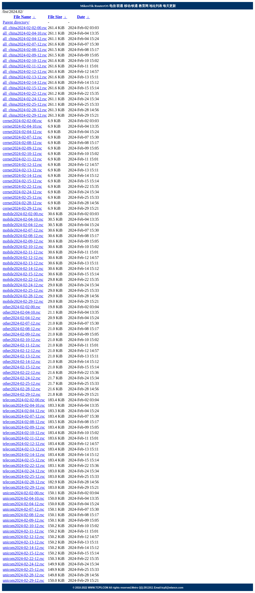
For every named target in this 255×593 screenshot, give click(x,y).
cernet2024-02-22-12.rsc (22, 186)
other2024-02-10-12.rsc (22, 340)
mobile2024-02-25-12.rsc (23, 290)
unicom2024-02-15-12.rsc (23, 553)
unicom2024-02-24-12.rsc (23, 564)
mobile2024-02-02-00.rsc (23, 214)
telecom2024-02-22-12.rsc (24, 465)
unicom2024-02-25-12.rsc (23, 569)
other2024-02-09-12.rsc (22, 334)
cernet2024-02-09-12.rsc (22, 148)
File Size (55, 17)
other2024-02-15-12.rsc (22, 367)
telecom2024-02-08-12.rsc (24, 422)
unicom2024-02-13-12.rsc (23, 542)
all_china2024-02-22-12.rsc (25, 93)
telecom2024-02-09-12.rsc (24, 427)
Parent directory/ (16, 22)
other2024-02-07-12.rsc (22, 323)
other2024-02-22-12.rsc (22, 372)
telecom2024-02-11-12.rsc (24, 438)
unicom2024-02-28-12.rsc (23, 575)
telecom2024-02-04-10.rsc (24, 405)
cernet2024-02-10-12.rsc (22, 153)
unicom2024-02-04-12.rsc (23, 504)
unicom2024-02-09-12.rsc (23, 520)
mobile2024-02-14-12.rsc (23, 268)
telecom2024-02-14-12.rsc (24, 454)
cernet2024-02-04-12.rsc (22, 132)
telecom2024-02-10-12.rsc (24, 433)
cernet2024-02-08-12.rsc (22, 143)
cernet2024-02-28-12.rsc (22, 203)
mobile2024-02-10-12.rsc (23, 247)
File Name (22, 17)
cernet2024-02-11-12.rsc (22, 159)
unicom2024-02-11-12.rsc (23, 531)
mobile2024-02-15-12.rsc (23, 274)
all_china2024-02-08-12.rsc (25, 50)
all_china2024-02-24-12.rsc (25, 99)
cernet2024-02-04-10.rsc (22, 126)
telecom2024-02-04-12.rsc (24, 411)
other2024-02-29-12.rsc (22, 394)
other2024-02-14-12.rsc (22, 361)
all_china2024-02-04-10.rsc (25, 33)
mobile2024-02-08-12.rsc (23, 236)
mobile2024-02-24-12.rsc (23, 285)
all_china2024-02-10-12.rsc (25, 60)
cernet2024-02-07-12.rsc (22, 137)
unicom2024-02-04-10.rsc (23, 498)
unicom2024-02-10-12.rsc (23, 526)
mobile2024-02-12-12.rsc (23, 257)
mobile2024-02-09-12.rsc (23, 241)
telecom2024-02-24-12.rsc (24, 471)
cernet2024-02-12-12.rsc (22, 164)
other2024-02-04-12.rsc (22, 318)
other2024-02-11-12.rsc (21, 345)
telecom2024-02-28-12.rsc (24, 482)
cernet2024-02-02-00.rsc (22, 121)
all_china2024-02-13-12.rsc (25, 77)
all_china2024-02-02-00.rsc (25, 28)
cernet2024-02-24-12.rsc (22, 192)
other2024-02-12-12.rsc (22, 350)
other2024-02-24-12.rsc (22, 378)
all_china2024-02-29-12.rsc (25, 115)
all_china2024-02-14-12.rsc (25, 82)
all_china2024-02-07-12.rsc (25, 44)
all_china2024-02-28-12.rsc (25, 110)
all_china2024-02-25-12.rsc (25, 104)
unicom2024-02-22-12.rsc (23, 558)
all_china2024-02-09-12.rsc (25, 55)
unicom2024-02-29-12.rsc (23, 580)
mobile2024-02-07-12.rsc (23, 230)
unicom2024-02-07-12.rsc (23, 509)
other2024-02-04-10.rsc (22, 312)
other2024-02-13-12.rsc (22, 356)
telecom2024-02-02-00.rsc (24, 400)
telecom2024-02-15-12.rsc (24, 460)
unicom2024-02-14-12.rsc (23, 547)
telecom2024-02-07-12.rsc (24, 416)
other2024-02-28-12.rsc (22, 389)
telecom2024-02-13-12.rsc (24, 449)
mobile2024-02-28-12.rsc (23, 296)
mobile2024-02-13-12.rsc (23, 263)
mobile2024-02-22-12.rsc (23, 279)
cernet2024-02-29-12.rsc (22, 208)
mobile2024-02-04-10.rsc (23, 219)
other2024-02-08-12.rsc (22, 329)
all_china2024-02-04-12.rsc (25, 39)
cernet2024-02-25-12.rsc (22, 197)
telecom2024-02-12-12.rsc (24, 444)
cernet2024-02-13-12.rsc (22, 170)
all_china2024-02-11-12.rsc (25, 66)
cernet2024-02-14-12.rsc (22, 175)
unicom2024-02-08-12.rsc (23, 515)
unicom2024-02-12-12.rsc (23, 537)
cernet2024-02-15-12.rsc (22, 181)
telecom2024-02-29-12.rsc (24, 487)
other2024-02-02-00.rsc (22, 307)
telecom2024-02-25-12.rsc (24, 476)
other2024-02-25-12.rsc (22, 383)
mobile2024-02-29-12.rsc (23, 301)
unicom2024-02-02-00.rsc (23, 493)
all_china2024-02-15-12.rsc (25, 88)
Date (81, 17)
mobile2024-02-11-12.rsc (23, 252)
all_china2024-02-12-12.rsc (25, 71)
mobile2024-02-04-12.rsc (23, 225)
